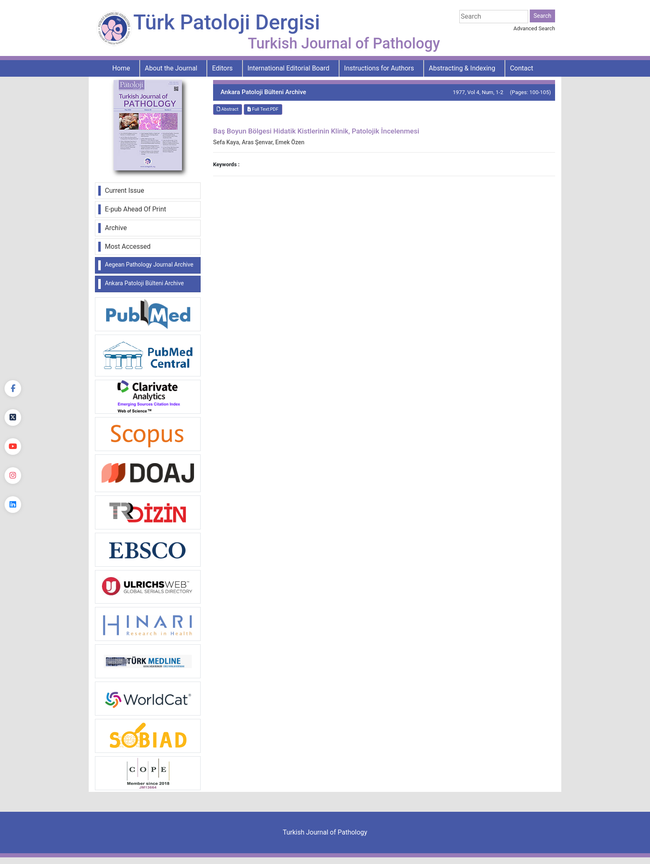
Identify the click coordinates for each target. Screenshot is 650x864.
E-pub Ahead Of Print (135, 209)
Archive (116, 228)
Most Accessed (127, 246)
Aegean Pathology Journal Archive (149, 264)
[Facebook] (13, 388)
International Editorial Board (288, 68)
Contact (521, 68)
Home (121, 68)
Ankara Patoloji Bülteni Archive (144, 283)
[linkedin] (13, 504)
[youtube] (13, 446)
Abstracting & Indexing (462, 68)
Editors (222, 68)
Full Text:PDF (262, 109)
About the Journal (171, 68)
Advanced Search (534, 28)
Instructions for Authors (379, 68)
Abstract (227, 109)
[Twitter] (13, 417)
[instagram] (13, 475)
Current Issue (124, 190)
